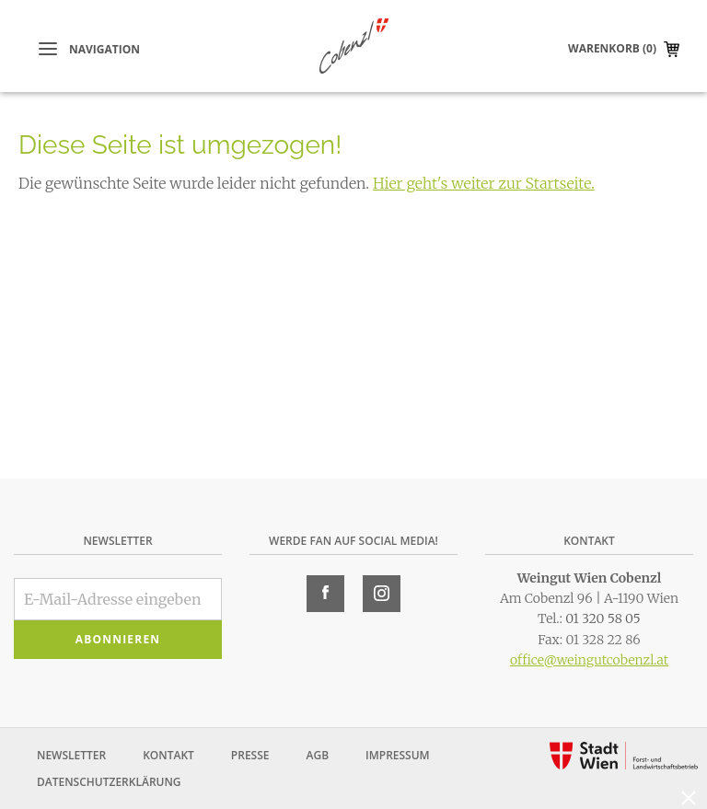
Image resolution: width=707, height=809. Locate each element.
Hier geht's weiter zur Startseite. (484, 183)
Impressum (397, 755)
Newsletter (71, 755)
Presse (250, 755)
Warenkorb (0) (612, 48)
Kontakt (168, 755)
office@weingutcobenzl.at (589, 660)
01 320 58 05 (603, 618)
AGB (317, 755)
